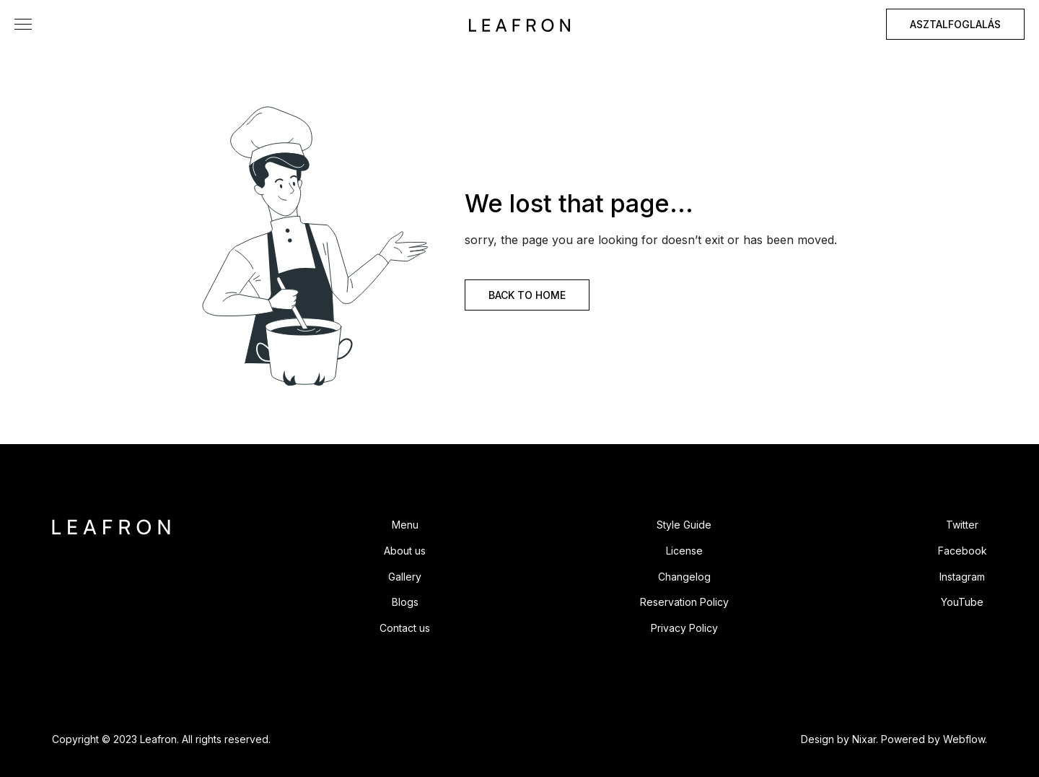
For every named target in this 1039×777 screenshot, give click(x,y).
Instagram (962, 576)
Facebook (962, 550)
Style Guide (684, 524)
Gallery (404, 576)
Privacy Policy (684, 628)
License (684, 550)
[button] (23, 24)
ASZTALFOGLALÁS (955, 24)
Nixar (864, 739)
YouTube (962, 602)
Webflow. (965, 739)
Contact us (405, 628)
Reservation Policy (684, 602)
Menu (405, 524)
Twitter (962, 524)
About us (405, 550)
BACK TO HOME (527, 295)
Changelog (684, 576)
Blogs (405, 602)
